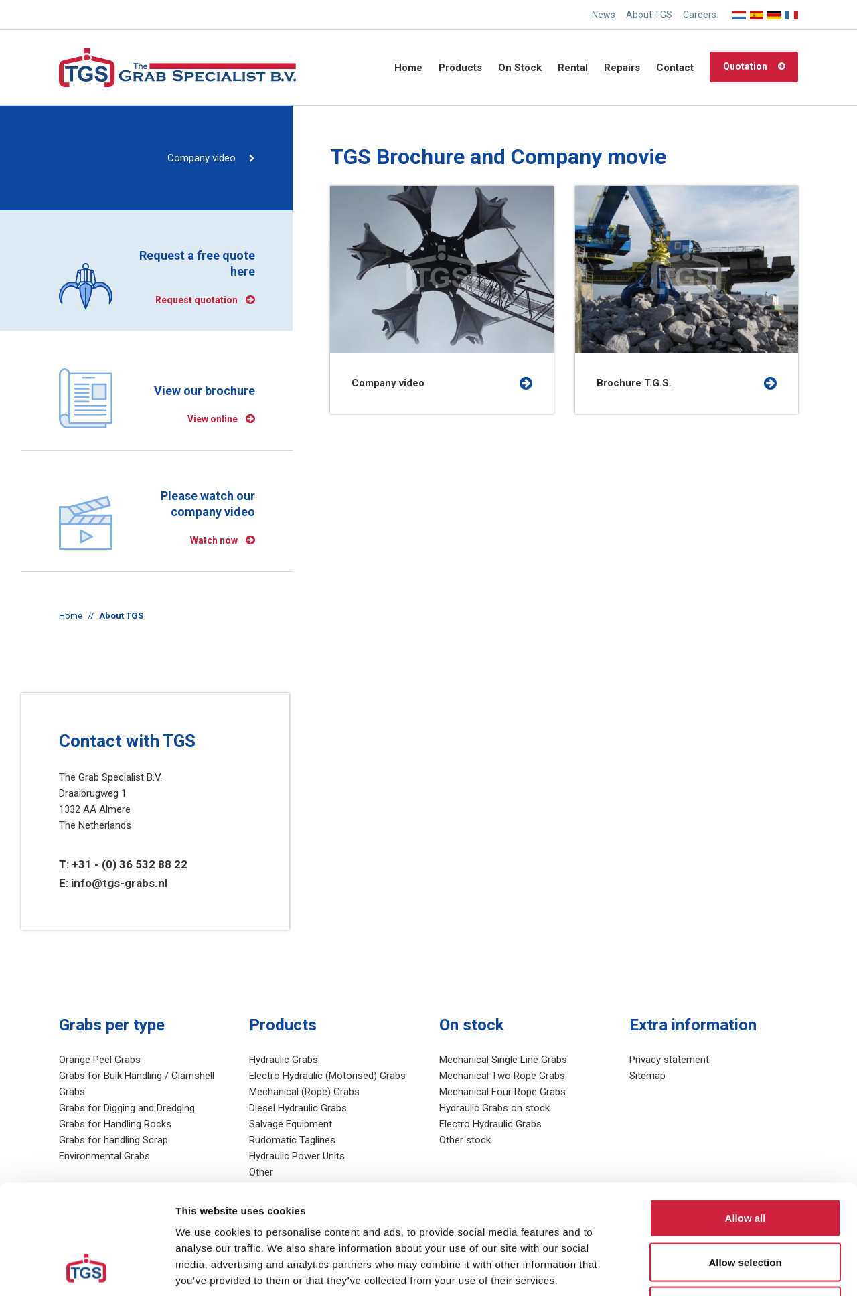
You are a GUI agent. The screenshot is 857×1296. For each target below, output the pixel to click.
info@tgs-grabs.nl (119, 883)
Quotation (745, 66)
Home (408, 68)
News (603, 14)
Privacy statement (669, 1060)
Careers (699, 14)
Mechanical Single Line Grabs (503, 1060)
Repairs (622, 68)
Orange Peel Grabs (100, 1060)
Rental (573, 68)
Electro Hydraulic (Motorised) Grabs (327, 1076)
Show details (703, 1269)
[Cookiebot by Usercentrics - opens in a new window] (86, 1270)
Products (460, 68)
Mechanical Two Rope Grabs (502, 1076)
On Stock (520, 68)
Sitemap (647, 1076)
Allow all (745, 1120)
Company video (201, 158)
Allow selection (744, 1164)
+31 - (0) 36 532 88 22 (129, 864)
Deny (745, 1208)
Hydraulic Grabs (283, 1060)
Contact (675, 68)
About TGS (649, 14)
